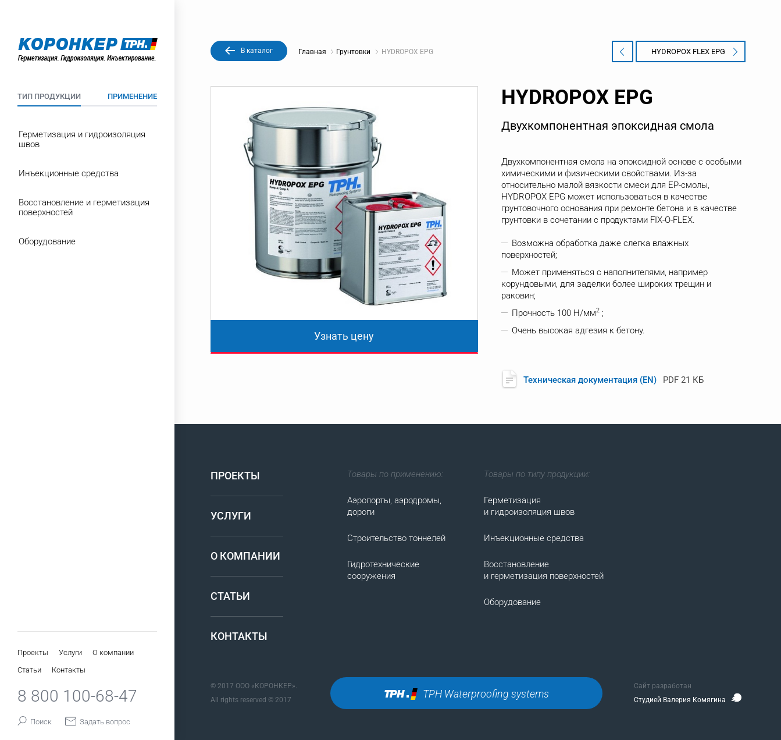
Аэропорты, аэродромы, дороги (394, 506)
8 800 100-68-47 (77, 696)
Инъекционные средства (69, 173)
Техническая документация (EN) (591, 380)
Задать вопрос (97, 721)
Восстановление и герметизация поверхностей (84, 207)
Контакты (68, 670)
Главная (316, 51)
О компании (113, 652)
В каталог (257, 51)
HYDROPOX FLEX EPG (694, 51)
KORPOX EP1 (626, 51)
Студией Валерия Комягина (688, 700)
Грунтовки (353, 51)
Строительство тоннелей (396, 538)
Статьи (29, 670)
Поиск (35, 721)
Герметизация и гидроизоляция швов (82, 139)
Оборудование (47, 241)
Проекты (32, 652)
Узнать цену (344, 336)
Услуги (70, 652)
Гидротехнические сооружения (383, 570)
